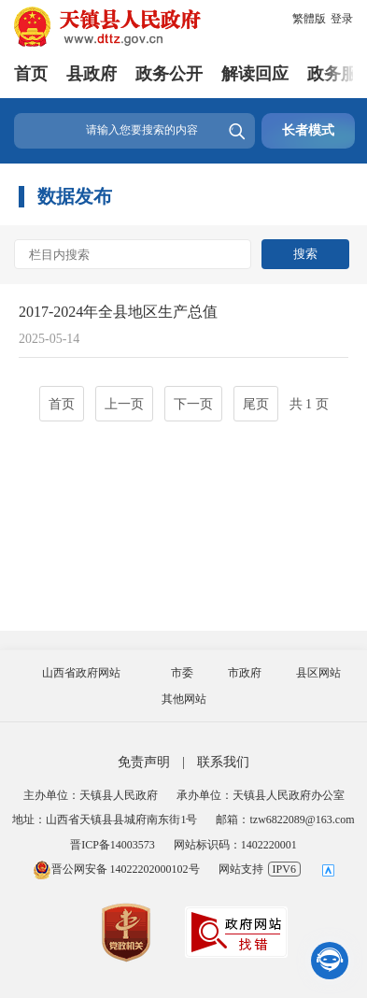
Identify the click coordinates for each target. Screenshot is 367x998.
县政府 (91, 73)
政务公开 (169, 73)
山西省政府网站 (81, 672)
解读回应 (255, 73)
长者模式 (308, 130)
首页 (31, 73)
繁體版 (309, 18)
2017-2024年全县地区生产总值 (118, 312)
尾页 (256, 404)
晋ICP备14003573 (112, 844)
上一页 (124, 404)
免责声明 (144, 762)
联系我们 (223, 762)
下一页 (193, 404)
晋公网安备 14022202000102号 (116, 869)
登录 (342, 18)
